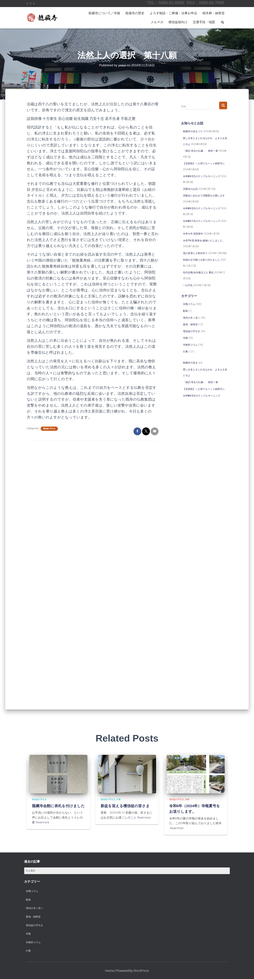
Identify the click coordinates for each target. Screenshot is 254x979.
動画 (185, 310)
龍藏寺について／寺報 (104, 13)
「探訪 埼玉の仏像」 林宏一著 (200, 150)
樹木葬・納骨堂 (213, 13)
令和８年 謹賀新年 (193, 233)
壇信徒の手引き (49, 429)
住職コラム (189, 304)
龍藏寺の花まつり (193, 131)
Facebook (27, 4)
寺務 (185, 338)
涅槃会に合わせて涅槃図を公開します (204, 195)
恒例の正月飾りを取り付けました (201, 259)
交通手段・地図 (204, 22)
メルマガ (157, 22)
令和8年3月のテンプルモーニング (201, 176)
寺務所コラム (190, 344)
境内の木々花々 (191, 317)
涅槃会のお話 (190, 188)
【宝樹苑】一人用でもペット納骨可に (204, 163)
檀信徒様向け (178, 22)
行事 (185, 351)
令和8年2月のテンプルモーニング (201, 208)
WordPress (141, 971)
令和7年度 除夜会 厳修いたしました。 (204, 240)
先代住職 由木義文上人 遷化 (198, 272)
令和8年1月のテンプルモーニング (201, 221)
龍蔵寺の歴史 (134, 13)
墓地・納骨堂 (190, 324)
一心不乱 (188, 285)
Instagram (30, 4)
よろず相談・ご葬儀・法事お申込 (173, 13)
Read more (43, 828)
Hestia (109, 971)
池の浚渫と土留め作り (195, 253)
